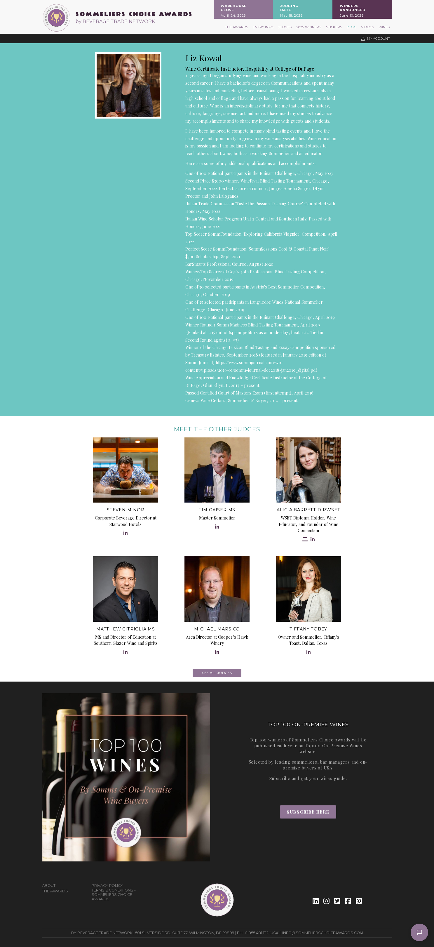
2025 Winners (308, 27)
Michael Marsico (217, 629)
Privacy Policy (107, 885)
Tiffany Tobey (308, 629)
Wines (384, 27)
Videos (367, 27)
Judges (285, 27)
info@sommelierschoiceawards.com (322, 933)
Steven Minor (125, 509)
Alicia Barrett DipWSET (308, 509)
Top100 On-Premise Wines (333, 745)
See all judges (217, 673)
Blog (351, 27)
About (48, 885)
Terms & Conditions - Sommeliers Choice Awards (114, 894)
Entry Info (263, 27)
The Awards (236, 27)
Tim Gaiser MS (217, 509)
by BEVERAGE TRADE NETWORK (115, 21)
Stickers (334, 27)
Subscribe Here (308, 812)
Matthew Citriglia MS (125, 629)
